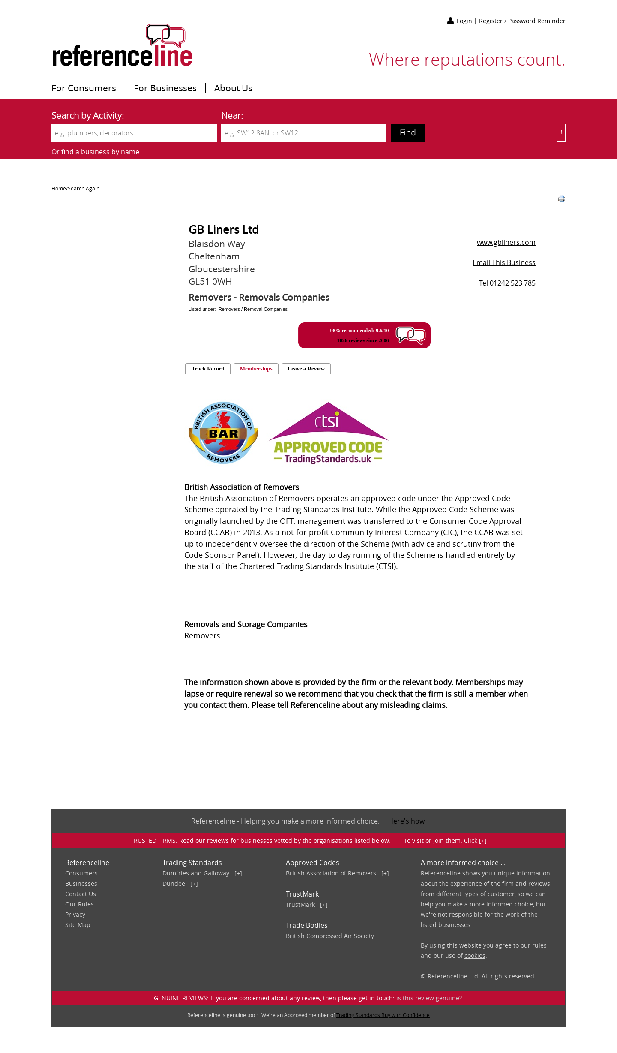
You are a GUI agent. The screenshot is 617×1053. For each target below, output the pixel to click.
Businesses (81, 883)
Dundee (173, 883)
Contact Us (80, 894)
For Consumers (83, 88)
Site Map (77, 925)
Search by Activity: (87, 115)
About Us (233, 88)
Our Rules (79, 904)
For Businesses (165, 88)
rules (539, 945)
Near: (232, 115)
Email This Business (504, 262)
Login (465, 21)
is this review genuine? (429, 998)
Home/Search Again (75, 188)
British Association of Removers (331, 873)
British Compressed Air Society (330, 936)
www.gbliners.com (506, 242)
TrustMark (300, 904)
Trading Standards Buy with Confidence (383, 1014)
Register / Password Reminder (522, 21)
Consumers (81, 873)
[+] (238, 873)
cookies (474, 955)
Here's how (406, 821)
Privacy (75, 914)
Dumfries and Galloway (195, 873)
